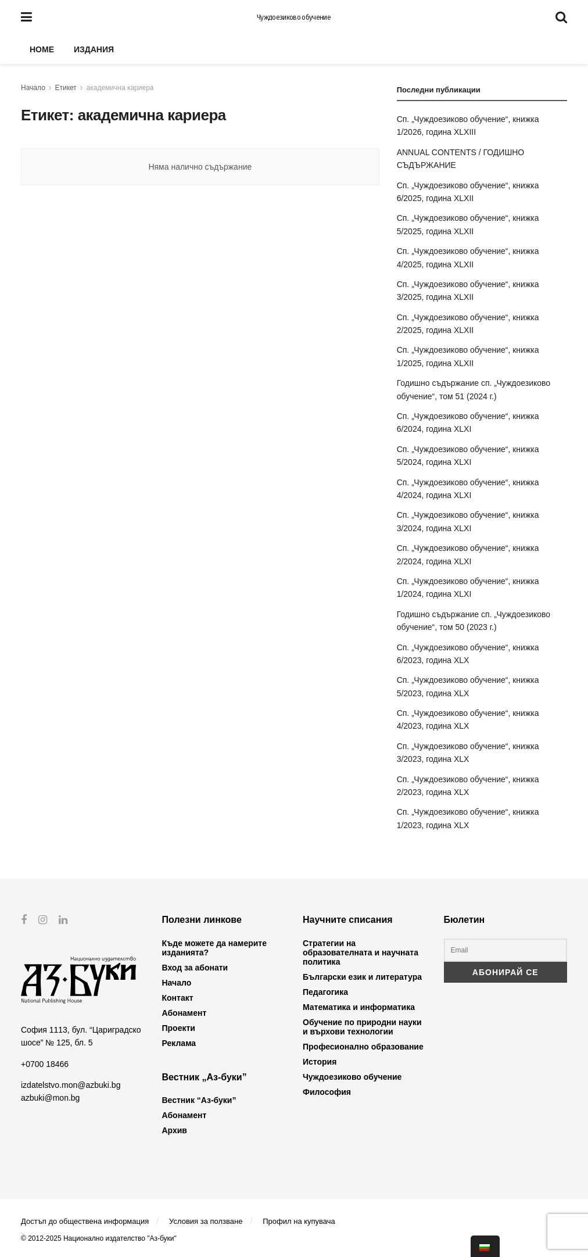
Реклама (179, 1043)
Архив (174, 1130)
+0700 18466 (45, 1063)
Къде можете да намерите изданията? (214, 948)
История (319, 1061)
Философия (327, 1092)
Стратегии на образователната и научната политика (360, 952)
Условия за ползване (205, 1221)
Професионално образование (363, 1046)
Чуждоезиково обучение (294, 17)
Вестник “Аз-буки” (199, 1100)
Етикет (66, 88)
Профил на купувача (299, 1221)
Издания (94, 49)
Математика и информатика (359, 1007)
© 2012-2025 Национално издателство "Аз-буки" (99, 1238)
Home (42, 49)
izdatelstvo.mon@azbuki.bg (70, 1085)
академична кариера (120, 88)
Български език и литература (362, 977)
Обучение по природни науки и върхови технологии (362, 1027)
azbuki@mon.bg (50, 1097)
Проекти (178, 1028)
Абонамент (184, 1013)
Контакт (177, 997)
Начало (33, 88)
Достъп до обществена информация (85, 1221)
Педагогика (325, 992)
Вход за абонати (195, 967)
